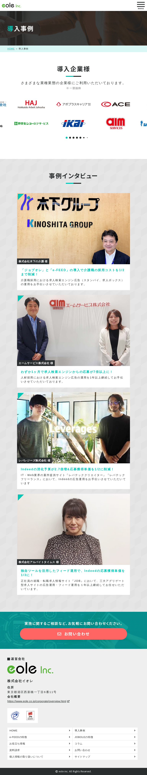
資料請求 (14, 750)
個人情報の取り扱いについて (26, 756)
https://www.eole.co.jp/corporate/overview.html (36, 701)
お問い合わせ (73, 634)
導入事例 (80, 730)
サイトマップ (82, 756)
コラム (78, 743)
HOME (11, 48)
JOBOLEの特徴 (84, 737)
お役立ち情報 (17, 743)
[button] (67, 138)
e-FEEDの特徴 (18, 737)
